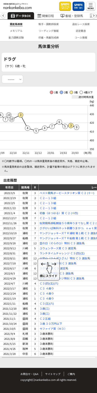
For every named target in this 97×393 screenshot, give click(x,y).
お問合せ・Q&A (29, 374)
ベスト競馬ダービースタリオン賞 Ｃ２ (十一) (67, 193)
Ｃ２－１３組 (48, 198)
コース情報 (81, 37)
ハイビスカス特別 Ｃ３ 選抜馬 (58, 263)
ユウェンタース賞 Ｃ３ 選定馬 (58, 248)
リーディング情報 (48, 30)
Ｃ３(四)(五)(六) (49, 283)
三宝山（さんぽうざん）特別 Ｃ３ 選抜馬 (65, 258)
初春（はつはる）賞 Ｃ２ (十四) (59, 213)
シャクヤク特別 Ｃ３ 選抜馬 (57, 273)
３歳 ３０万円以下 (51, 323)
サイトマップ (52, 374)
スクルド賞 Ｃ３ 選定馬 (54, 268)
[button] (3, 15)
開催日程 (45, 16)
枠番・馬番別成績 (49, 37)
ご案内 (71, 374)
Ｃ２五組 (45, 318)
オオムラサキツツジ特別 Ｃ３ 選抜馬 (62, 278)
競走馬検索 (16, 24)
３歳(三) (44, 308)
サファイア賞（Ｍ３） (53, 328)
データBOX (21, 16)
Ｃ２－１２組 (48, 218)
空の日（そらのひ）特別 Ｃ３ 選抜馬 (62, 243)
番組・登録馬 (72, 16)
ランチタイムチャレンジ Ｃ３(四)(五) (62, 253)
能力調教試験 (16, 37)
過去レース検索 (81, 24)
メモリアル (16, 30)
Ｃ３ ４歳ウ (47, 288)
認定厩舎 (81, 30)
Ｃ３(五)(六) (47, 303)
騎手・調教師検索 (49, 24)
